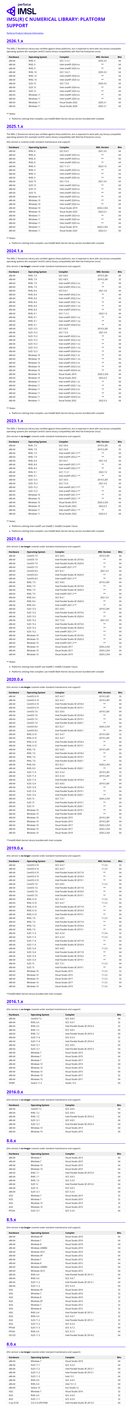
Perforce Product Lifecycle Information (25, 33)
